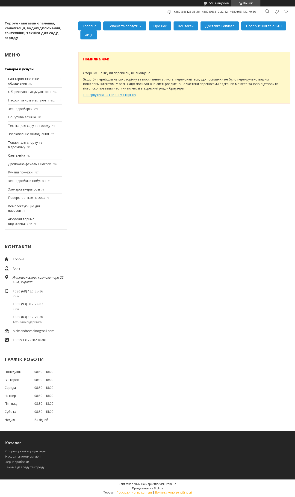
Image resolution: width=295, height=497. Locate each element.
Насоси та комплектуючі (27, 100)
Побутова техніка (22, 117)
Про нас (160, 26)
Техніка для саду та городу (29, 125)
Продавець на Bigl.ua (147, 488)
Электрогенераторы (24, 189)
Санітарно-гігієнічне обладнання (23, 81)
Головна (89, 26)
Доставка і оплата (219, 26)
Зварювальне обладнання (28, 134)
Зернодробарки (20, 109)
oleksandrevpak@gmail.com (33, 331)
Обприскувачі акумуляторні (29, 91)
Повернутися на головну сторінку (109, 94)
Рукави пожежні (20, 172)
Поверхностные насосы (26, 197)
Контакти (186, 26)
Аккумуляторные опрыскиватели (21, 221)
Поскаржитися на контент (134, 492)
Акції (89, 35)
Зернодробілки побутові (27, 181)
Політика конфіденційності (173, 492)
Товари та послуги (123, 26)
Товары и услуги (19, 69)
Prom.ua (170, 484)
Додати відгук (276, 12)
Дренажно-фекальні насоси (29, 164)
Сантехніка (16, 155)
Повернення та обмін (264, 26)
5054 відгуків (219, 3)
